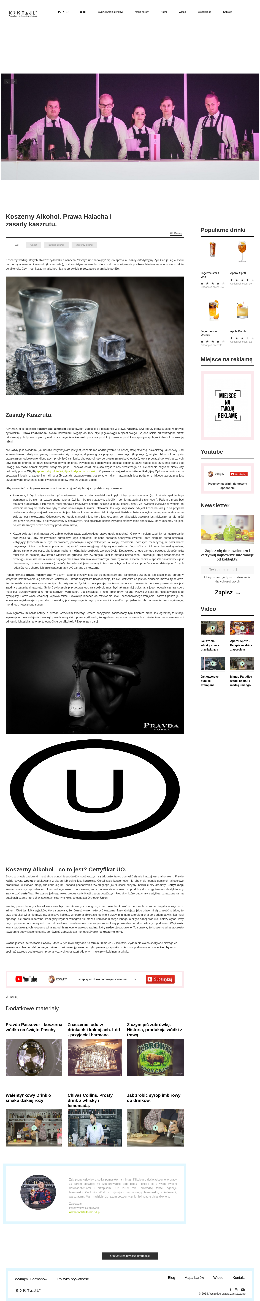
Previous (7, 81)
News (164, 11)
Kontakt (227, 11)
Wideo (182, 11)
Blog (83, 11)
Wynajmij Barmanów (31, 1279)
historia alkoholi (56, 245)
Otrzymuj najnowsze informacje (130, 1255)
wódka (33, 245)
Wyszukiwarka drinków (110, 11)
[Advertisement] (130, 46)
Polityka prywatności (73, 1279)
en (67, 11)
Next (14, 81)
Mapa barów (141, 11)
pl (59, 11)
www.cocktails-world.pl (84, 1212)
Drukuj (178, 233)
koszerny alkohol (84, 245)
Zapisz (224, 592)
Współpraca (204, 11)
